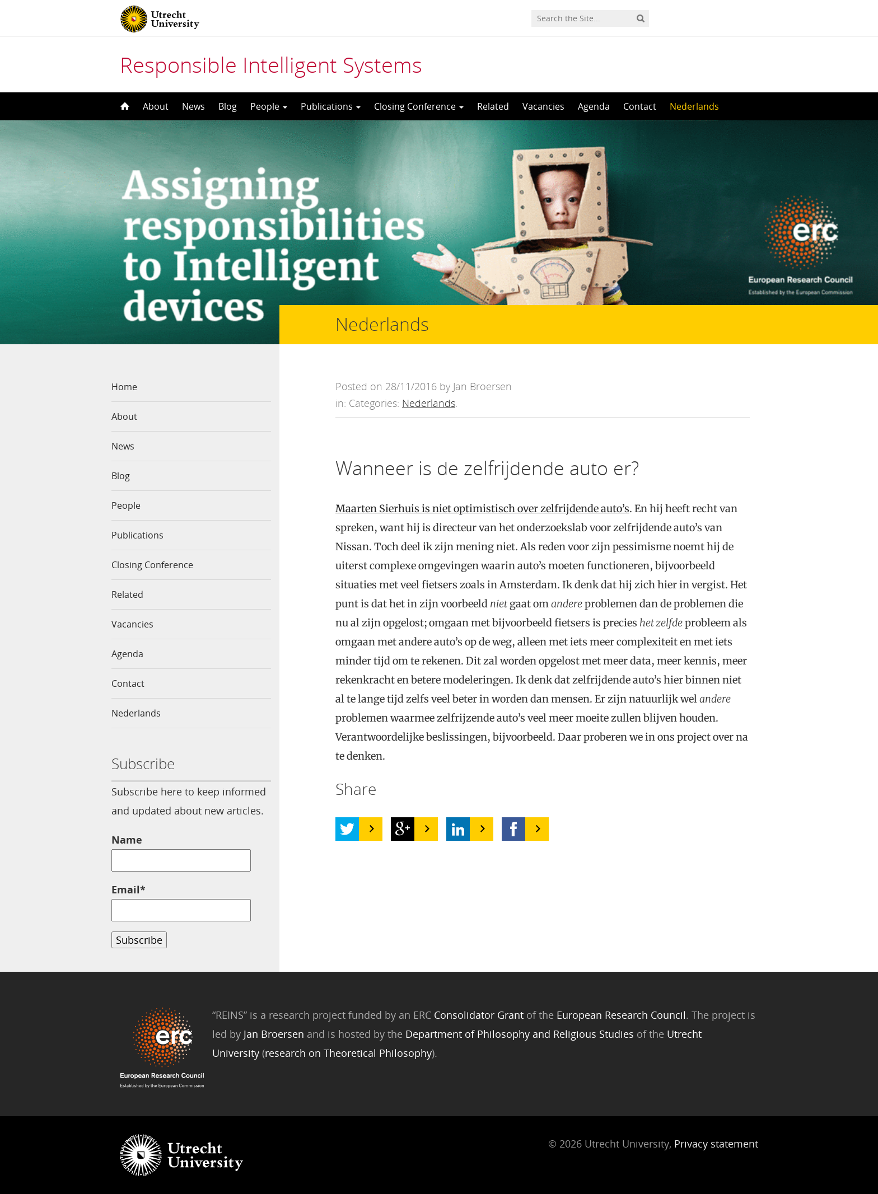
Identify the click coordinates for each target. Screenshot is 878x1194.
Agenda (594, 106)
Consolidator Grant (479, 1015)
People (268, 106)
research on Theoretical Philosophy (348, 1053)
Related (493, 106)
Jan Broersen (274, 1034)
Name (181, 852)
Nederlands (694, 106)
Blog (227, 106)
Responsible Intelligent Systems (271, 64)
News (193, 106)
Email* (181, 902)
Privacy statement (716, 1143)
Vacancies (543, 106)
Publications (331, 106)
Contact (639, 106)
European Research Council (621, 1015)
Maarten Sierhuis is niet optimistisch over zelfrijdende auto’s (482, 508)
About (156, 106)
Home (124, 387)
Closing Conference (419, 106)
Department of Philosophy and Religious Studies (519, 1034)
